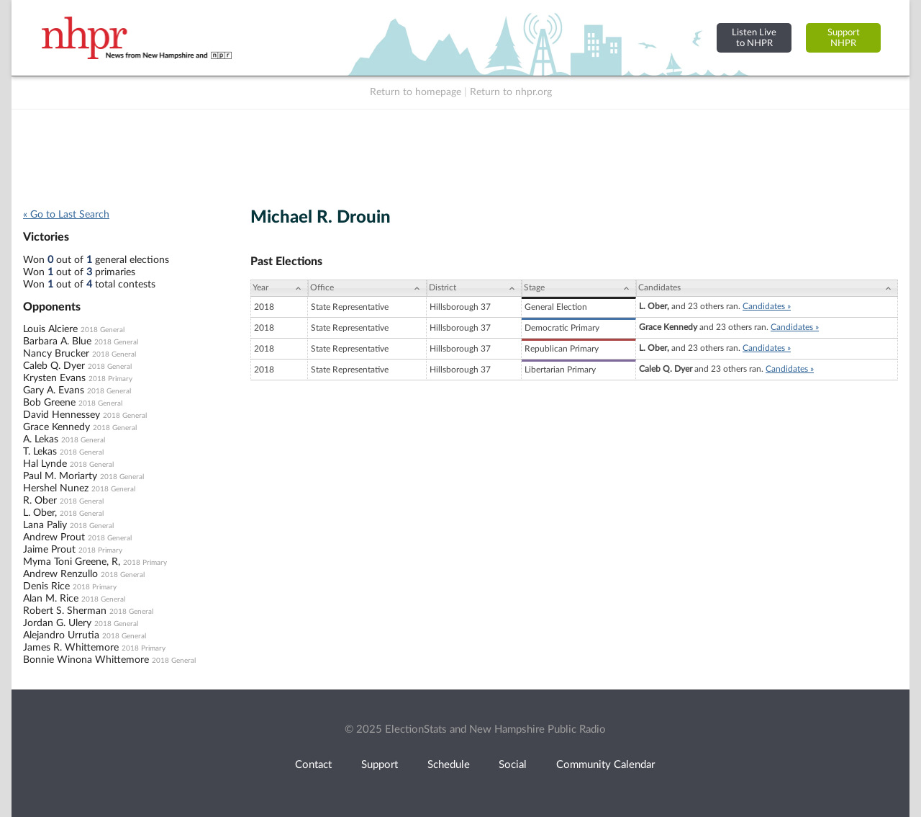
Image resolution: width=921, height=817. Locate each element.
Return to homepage (415, 92)
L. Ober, (40, 513)
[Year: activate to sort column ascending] (279, 288)
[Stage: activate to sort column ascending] (579, 288)
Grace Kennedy (56, 427)
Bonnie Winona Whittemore (86, 660)
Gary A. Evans (53, 390)
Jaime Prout (49, 550)
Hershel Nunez (56, 488)
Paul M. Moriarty (60, 476)
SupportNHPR (843, 38)
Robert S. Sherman (64, 611)
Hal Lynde (45, 464)
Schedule (448, 764)
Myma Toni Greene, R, (71, 562)
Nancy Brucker (56, 354)
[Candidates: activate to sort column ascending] (767, 288)
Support (379, 764)
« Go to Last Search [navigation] (66, 215)
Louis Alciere (50, 329)
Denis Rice (46, 586)
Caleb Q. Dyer (54, 366)
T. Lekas (40, 452)
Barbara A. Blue (57, 341)
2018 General (102, 330)
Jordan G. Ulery (57, 623)
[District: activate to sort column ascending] (474, 288)
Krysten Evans (54, 378)
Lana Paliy (45, 525)
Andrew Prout (54, 537)
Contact (313, 764)
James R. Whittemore (71, 648)
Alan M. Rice (50, 599)
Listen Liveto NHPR (754, 38)
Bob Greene (49, 403)
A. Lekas (40, 439)
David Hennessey (61, 415)
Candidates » (767, 306)
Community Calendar (605, 764)
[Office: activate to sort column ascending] (367, 288)
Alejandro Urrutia (61, 635)
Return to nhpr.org (511, 92)
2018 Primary (110, 379)
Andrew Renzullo (60, 574)
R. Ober (40, 501)
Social (513, 764)
